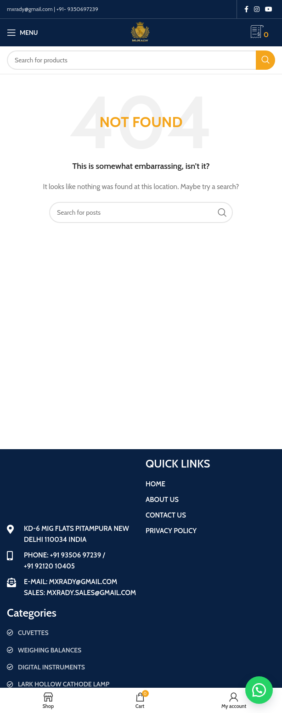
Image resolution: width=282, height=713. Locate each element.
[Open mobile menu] (22, 32)
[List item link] (71, 633)
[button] (259, 690)
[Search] (141, 60)
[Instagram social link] (256, 9)
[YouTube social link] (268, 9)
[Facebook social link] (246, 9)
